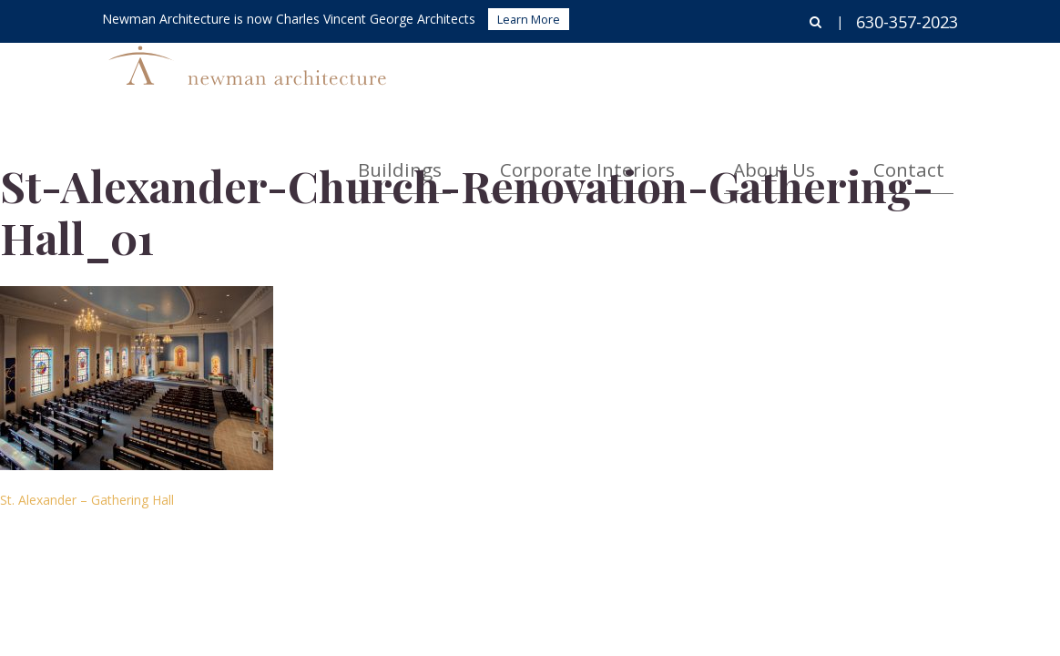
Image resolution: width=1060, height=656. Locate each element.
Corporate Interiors (695, 77)
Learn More (528, 19)
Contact (927, 77)
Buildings (559, 77)
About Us (831, 77)
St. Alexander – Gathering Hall (87, 499)
